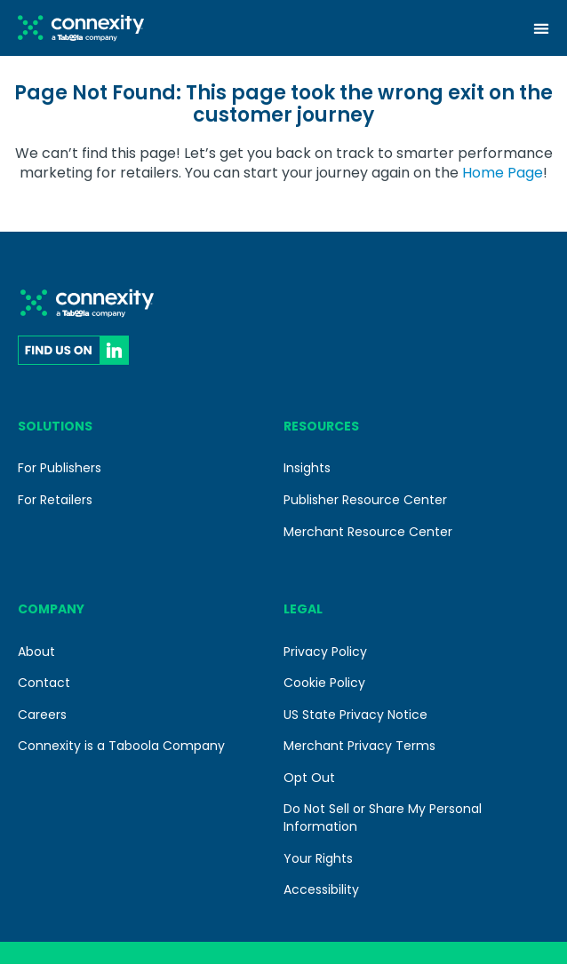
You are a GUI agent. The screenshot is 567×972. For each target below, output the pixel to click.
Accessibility (321, 897)
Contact (44, 690)
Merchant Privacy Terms (359, 754)
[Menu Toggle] (541, 28)
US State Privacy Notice (355, 722)
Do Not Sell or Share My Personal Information (383, 825)
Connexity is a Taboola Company (121, 754)
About (36, 659)
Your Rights (318, 866)
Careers (42, 722)
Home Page (502, 180)
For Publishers (59, 476)
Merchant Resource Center (368, 539)
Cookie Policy (324, 690)
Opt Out (309, 785)
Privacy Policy (325, 659)
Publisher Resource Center (365, 508)
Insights (307, 476)
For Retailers (55, 508)
